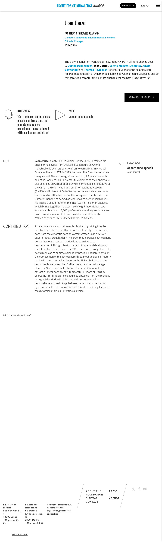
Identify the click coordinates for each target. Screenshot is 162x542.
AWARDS (80, 5)
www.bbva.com (20, 534)
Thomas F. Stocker (95, 69)
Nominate (128, 5)
